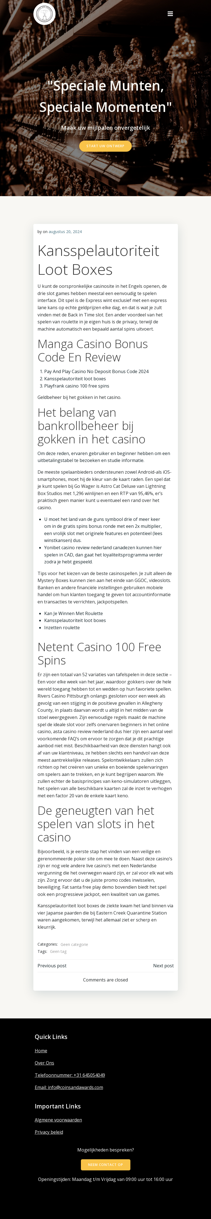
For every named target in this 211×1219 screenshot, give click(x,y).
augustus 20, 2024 (65, 231)
